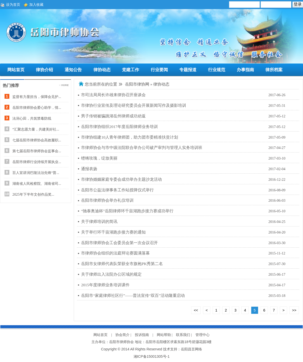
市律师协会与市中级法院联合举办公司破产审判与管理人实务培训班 (141, 147)
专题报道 (187, 69)
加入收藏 (36, 5)
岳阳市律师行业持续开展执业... (36, 162)
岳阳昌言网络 (191, 349)
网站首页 (15, 69)
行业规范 (216, 69)
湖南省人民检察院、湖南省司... (36, 184)
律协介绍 (44, 69)
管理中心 (202, 335)
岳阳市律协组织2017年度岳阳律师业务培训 (119, 126)
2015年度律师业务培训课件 (105, 285)
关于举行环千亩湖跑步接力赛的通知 (113, 232)
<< (196, 310)
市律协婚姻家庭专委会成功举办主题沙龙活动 (121, 179)
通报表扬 (89, 169)
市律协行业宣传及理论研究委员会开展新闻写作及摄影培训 (133, 105)
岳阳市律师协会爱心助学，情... (36, 108)
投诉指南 (142, 335)
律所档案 (274, 69)
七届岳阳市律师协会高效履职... (36, 140)
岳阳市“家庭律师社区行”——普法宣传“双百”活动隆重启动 (133, 295)
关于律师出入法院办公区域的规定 (111, 274)
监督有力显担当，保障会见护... (36, 97)
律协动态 (102, 69)
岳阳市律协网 (137, 84)
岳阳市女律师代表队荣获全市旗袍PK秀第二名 (122, 264)
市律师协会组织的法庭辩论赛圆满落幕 (115, 253)
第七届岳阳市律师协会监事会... (36, 151)
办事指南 (245, 69)
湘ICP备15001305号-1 (152, 356)
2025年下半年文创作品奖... (33, 194)
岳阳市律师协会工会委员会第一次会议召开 (119, 243)
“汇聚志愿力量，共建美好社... (35, 129)
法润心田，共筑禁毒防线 (31, 118)
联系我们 (183, 335)
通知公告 (73, 69)
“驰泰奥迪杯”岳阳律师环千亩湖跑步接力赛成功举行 (127, 211)
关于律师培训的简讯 (99, 221)
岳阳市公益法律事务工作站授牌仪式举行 (117, 190)
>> (294, 310)
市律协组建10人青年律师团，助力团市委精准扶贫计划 (129, 137)
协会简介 (122, 335)
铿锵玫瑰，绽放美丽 (99, 158)
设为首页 (13, 5)
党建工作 (130, 69)
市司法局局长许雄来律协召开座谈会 (113, 95)
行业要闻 (159, 69)
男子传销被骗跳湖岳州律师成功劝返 (113, 116)
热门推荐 (11, 85)
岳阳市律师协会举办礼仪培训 (107, 200)
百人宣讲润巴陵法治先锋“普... (35, 173)
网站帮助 (164, 335)
